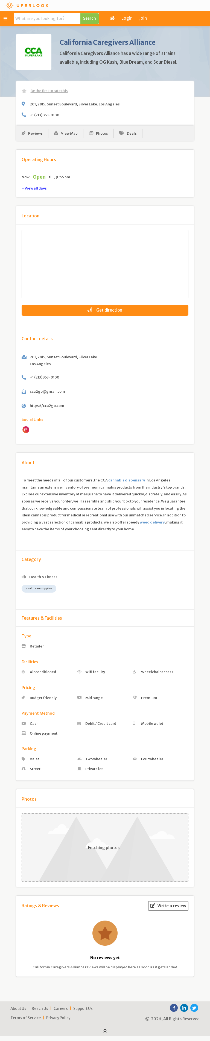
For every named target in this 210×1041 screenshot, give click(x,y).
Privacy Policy (58, 1023)
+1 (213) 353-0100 (44, 115)
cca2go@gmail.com (47, 396)
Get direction (105, 312)
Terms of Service (25, 1023)
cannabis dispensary (126, 485)
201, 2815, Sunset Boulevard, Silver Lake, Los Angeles (75, 104)
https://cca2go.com (47, 410)
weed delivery (152, 527)
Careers (61, 1013)
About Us (18, 1013)
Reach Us (40, 1013)
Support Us (83, 1013)
